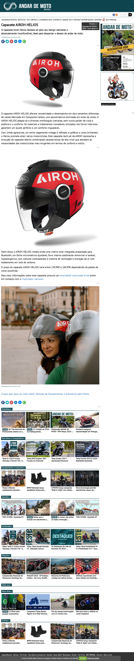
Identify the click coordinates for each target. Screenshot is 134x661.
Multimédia (7, 526)
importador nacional (32, 279)
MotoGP (77, 20)
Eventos (6, 620)
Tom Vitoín (23, 655)
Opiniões (6, 497)
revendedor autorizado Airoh (74, 275)
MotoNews (7, 409)
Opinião (98, 20)
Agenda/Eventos (9, 20)
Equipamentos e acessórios (13, 468)
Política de (93, 658)
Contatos (99, 655)
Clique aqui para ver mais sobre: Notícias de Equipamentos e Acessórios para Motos (45, 394)
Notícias (22, 20)
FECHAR (82, 658)
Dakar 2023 (67, 20)
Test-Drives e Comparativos (39, 20)
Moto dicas (7, 591)
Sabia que (6, 585)
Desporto (6, 555)
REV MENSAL (111, 20)
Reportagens (87, 20)
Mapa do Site (108, 655)
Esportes (57, 20)
